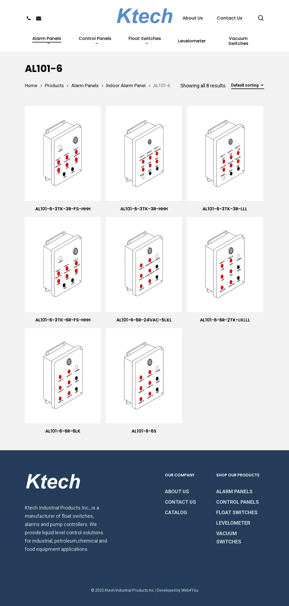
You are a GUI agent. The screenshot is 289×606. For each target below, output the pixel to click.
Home (31, 85)
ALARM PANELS (234, 491)
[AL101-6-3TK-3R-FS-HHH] (63, 153)
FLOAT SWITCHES (237, 512)
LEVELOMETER (233, 523)
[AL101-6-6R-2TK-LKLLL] (225, 264)
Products (54, 85)
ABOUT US (177, 491)
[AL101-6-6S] (144, 375)
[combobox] (247, 85)
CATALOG (176, 512)
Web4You (189, 590)
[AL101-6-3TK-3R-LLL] (225, 153)
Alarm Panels (84, 85)
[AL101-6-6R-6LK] (63, 375)
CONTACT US (180, 502)
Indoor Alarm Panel (126, 85)
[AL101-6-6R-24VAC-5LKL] (144, 264)
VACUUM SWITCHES (228, 537)
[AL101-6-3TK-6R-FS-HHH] (63, 264)
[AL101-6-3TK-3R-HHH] (144, 153)
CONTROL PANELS (237, 502)
